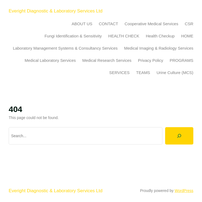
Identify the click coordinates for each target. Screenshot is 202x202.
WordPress (184, 190)
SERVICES (119, 72)
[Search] (179, 136)
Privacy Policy (150, 60)
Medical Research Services (107, 60)
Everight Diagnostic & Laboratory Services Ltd (55, 11)
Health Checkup (160, 36)
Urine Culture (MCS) (175, 72)
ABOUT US (82, 23)
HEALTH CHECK (123, 36)
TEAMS (143, 72)
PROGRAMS (181, 60)
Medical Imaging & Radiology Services (158, 48)
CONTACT (108, 23)
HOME (187, 36)
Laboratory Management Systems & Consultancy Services (65, 48)
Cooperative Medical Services (151, 23)
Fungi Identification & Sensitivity (73, 36)
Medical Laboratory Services (50, 60)
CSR (189, 23)
